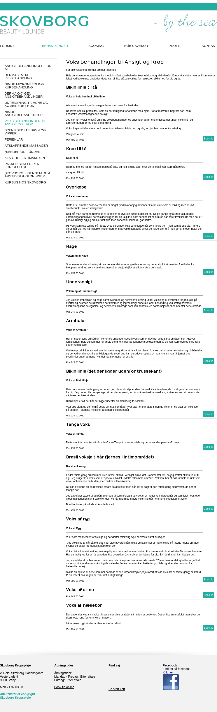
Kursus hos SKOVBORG (25, 182)
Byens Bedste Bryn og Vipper (25, 131)
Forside (7, 46)
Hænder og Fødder (22, 151)
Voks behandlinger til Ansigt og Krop (25, 122)
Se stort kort (116, 689)
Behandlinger (55, 46)
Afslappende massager (26, 145)
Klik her (168, 672)
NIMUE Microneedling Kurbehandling (24, 85)
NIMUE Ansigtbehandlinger (24, 113)
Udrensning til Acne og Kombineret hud (26, 104)
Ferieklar (14, 139)
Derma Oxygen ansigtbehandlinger (24, 95)
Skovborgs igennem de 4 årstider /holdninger (27, 174)
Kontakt (209, 46)
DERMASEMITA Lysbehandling (18, 76)
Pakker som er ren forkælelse (22, 165)
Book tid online (64, 687)
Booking (96, 46)
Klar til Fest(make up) (25, 158)
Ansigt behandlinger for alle (28, 67)
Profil (175, 46)
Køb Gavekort (137, 46)
